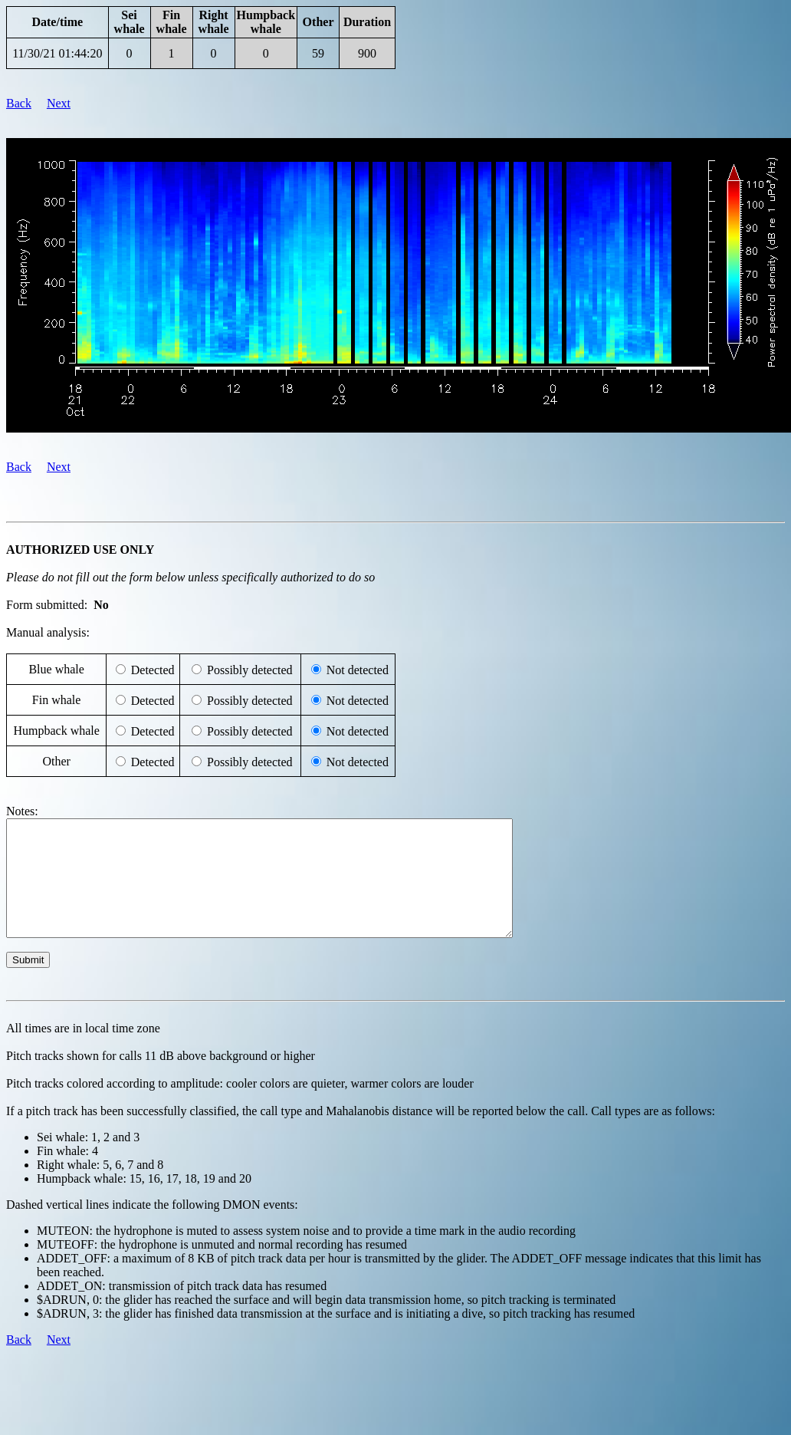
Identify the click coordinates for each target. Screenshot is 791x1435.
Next (59, 103)
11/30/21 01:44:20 (57, 53)
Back (18, 103)
